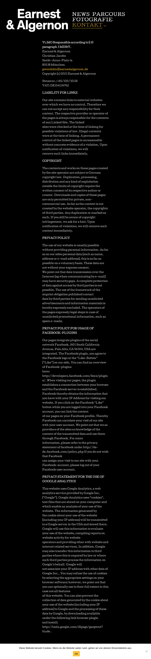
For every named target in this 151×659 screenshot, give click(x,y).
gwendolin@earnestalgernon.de (65, 69)
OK (76, 653)
